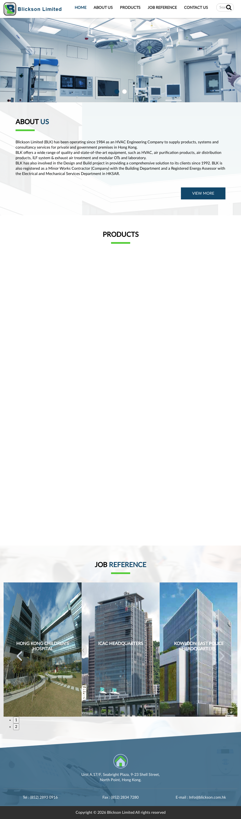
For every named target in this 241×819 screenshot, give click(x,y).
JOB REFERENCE (162, 8)
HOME (80, 8)
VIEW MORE (203, 193)
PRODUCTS (130, 8)
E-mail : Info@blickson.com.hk (201, 797)
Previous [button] (19, 656)
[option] (43, 649)
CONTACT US (196, 8)
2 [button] (16, 727)
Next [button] (221, 656)
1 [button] (16, 720)
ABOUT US (103, 8)
